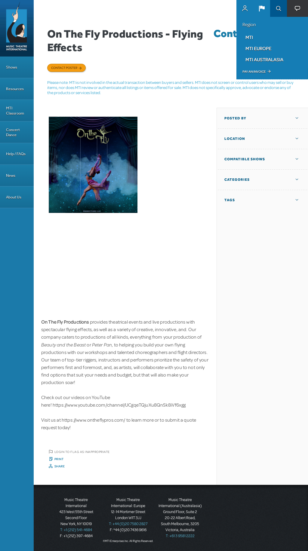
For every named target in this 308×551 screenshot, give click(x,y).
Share (59, 466)
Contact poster (64, 68)
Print (59, 459)
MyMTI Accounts (244, 8)
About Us (13, 197)
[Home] (17, 28)
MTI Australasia (264, 60)
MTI (249, 37)
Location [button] (234, 139)
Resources (15, 88)
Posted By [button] (235, 118)
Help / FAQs (16, 153)
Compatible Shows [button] (244, 159)
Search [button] (278, 8)
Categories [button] (237, 179)
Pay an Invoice (254, 71)
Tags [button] (229, 200)
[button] (261, 8)
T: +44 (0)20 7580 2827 (128, 524)
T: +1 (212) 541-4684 (76, 530)
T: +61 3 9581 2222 (180, 536)
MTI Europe (258, 48)
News (10, 175)
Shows (11, 67)
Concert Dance (13, 132)
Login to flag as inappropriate (82, 452)
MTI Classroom (15, 111)
